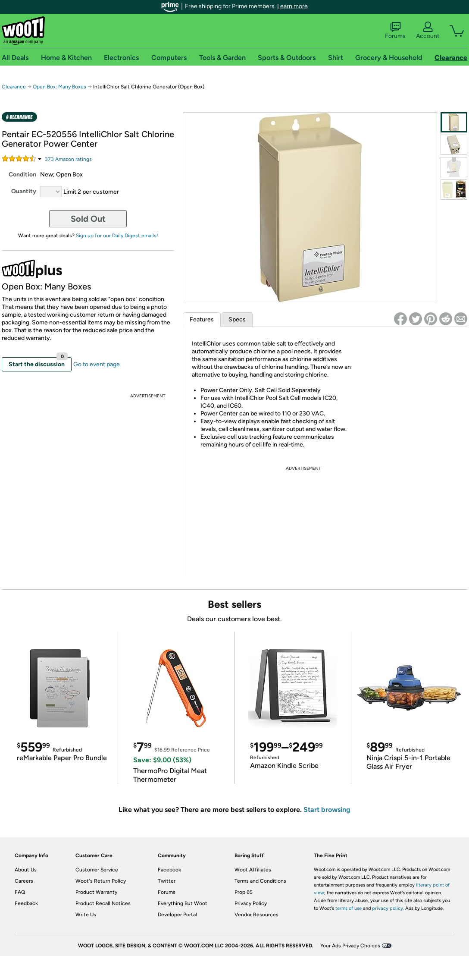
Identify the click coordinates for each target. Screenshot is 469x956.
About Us (26, 870)
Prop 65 (243, 892)
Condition (22, 174)
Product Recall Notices (103, 903)
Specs (237, 319)
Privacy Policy (250, 903)
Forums (395, 31)
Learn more (292, 6)
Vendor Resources (256, 915)
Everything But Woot (182, 903)
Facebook (169, 870)
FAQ (20, 892)
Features (202, 319)
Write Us (85, 915)
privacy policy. (388, 908)
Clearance (14, 87)
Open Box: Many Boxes (59, 87)
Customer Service (96, 870)
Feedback (26, 903)
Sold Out (88, 219)
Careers (24, 881)
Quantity (23, 191)
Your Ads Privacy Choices (350, 946)
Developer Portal (177, 915)
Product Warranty (96, 892)
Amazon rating (68, 159)
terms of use (348, 908)
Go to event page (96, 364)
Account (427, 31)
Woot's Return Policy (100, 881)
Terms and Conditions (260, 881)
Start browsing (326, 809)
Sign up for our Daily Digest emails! (117, 236)
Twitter (166, 881)
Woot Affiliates (252, 870)
